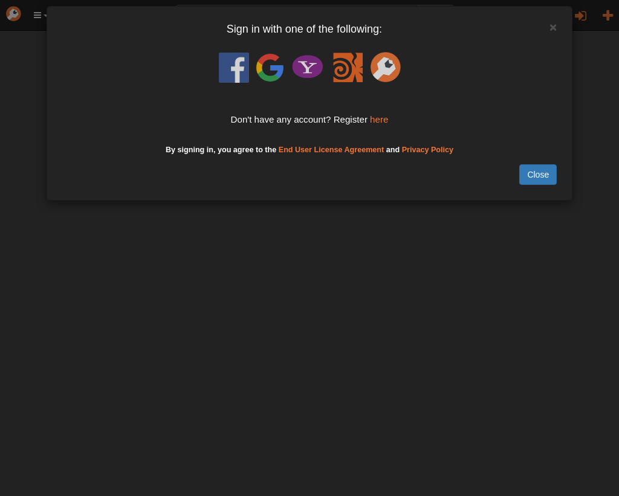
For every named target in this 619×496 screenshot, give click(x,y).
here (379, 119)
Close (538, 174)
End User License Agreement (331, 150)
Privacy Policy (427, 150)
